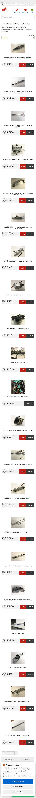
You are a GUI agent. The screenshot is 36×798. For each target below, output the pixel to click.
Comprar (30, 64)
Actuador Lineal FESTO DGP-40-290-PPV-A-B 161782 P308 (18, 92)
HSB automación (18, 633)
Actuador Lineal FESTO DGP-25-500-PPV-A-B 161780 (18, 126)
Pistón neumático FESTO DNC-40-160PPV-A (18, 261)
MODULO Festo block (18, 362)
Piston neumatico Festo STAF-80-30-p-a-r (18, 295)
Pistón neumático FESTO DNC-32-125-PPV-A (18, 498)
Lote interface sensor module (18, 396)
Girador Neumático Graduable (18, 329)
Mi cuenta (25, 11)
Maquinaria (10, 23)
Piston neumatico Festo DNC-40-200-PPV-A (18, 58)
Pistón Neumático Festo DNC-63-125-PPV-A (18, 464)
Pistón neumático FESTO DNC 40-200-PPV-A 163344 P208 (18, 228)
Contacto (17, 11)
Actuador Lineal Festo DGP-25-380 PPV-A (18, 532)
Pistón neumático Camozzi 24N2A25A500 (18, 735)
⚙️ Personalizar (18, 792)
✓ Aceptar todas (18, 781)
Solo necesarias (18, 787)
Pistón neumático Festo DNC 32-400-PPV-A (18, 566)
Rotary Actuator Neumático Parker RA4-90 (18, 159)
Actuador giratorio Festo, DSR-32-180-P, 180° (18, 430)
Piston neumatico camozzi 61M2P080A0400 (18, 701)
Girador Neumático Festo (18, 667)
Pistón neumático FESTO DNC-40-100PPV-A (18, 600)
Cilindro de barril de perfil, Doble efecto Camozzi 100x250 (18, 194)
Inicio (4, 23)
